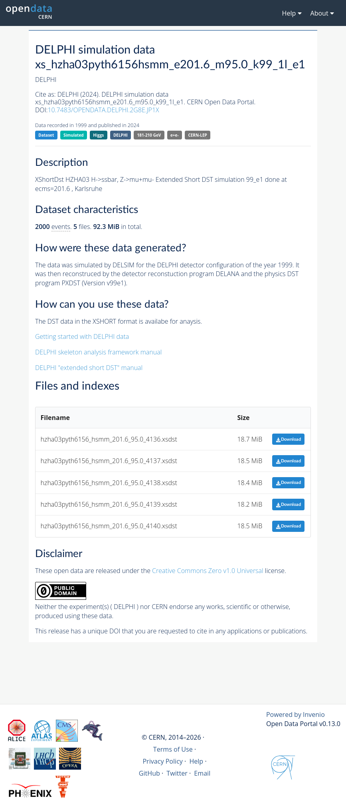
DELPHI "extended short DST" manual (88, 367)
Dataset (46, 135)
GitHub (149, 773)
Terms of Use (173, 749)
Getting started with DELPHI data (82, 336)
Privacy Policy (162, 761)
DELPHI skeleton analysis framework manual (98, 352)
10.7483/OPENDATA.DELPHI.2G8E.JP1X (103, 109)
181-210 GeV (149, 135)
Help (196, 761)
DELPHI (120, 135)
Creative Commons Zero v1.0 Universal (207, 570)
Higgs (98, 135)
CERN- (197, 135)
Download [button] (288, 439)
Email (202, 773)
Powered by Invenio (295, 714)
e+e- (174, 135)
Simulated (73, 135)
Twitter (177, 773)
